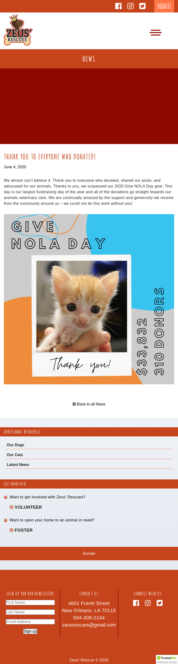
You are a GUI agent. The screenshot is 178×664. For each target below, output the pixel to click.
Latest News (18, 465)
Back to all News (89, 404)
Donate (89, 553)
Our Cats (15, 455)
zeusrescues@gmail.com (89, 625)
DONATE (164, 6)
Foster (21, 530)
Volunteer (26, 507)
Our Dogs (15, 445)
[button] (167, 659)
